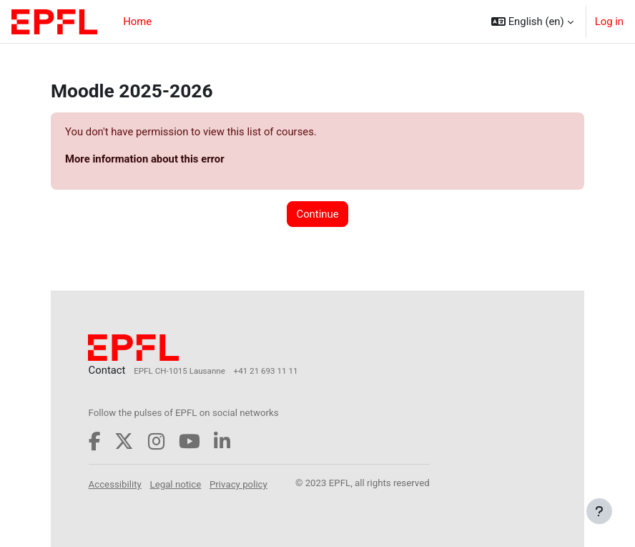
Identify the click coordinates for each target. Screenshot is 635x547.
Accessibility (115, 484)
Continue (317, 214)
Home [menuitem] (137, 21)
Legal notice (176, 484)
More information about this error (145, 159)
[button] (532, 21)
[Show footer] (599, 511)
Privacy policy (238, 484)
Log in (609, 21)
